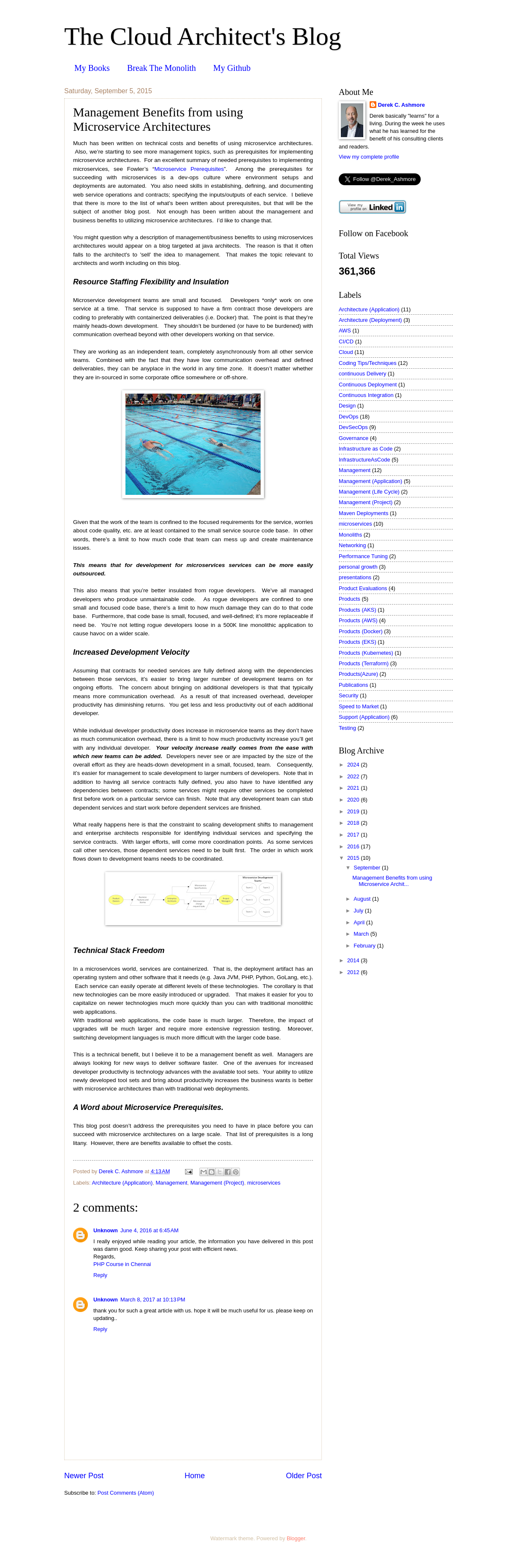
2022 (354, 776)
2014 (354, 960)
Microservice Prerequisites (188, 169)
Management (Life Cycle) (369, 492)
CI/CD (346, 341)
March (362, 934)
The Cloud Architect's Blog (202, 36)
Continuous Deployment (368, 384)
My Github (231, 68)
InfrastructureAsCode (364, 459)
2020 (354, 799)
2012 (354, 972)
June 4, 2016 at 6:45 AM (149, 1230)
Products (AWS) (358, 620)
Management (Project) (217, 1183)
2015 (354, 858)
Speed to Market (358, 706)
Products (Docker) (361, 631)
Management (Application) (370, 481)
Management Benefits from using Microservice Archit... (392, 881)
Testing (347, 728)
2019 (354, 811)
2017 (354, 834)
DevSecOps (353, 427)
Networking (352, 545)
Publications (353, 685)
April (360, 922)
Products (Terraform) (364, 663)
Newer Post (83, 1475)
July (359, 910)
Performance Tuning (363, 556)
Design (347, 405)
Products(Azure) (358, 674)
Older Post (304, 1475)
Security (349, 695)
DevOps (349, 416)
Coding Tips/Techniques (368, 363)
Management (171, 1183)
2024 (354, 764)
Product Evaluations (363, 588)
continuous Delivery (362, 373)
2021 (354, 788)
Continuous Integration (366, 395)
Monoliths (350, 535)
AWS (345, 330)
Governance (353, 438)
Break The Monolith (161, 68)
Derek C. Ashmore (401, 105)
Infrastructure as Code (365, 448)
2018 (354, 823)
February (365, 945)
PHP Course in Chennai (122, 1264)
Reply (100, 1275)
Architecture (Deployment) (370, 320)
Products (349, 599)
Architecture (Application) (122, 1183)
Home (195, 1475)
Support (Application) (364, 717)
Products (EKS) (357, 642)
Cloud (346, 352)
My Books (92, 68)
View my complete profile (369, 157)
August (363, 899)
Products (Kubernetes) (366, 653)
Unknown (105, 1230)
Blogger (296, 1538)
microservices (263, 1183)
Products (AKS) (357, 610)
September (368, 867)
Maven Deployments (363, 513)
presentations (355, 577)
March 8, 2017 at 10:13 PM (152, 1299)
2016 (354, 846)
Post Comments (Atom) (126, 1493)
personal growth (358, 567)
